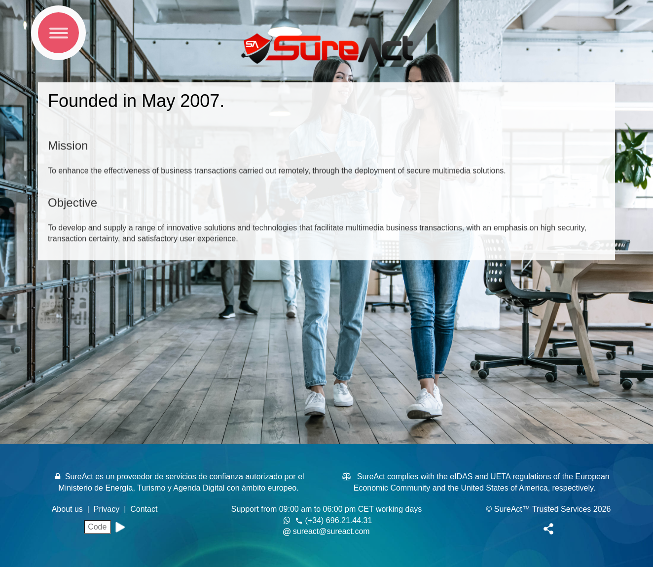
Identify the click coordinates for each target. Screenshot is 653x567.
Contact (143, 509)
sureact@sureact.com (331, 531)
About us (68, 509)
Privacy (108, 509)
